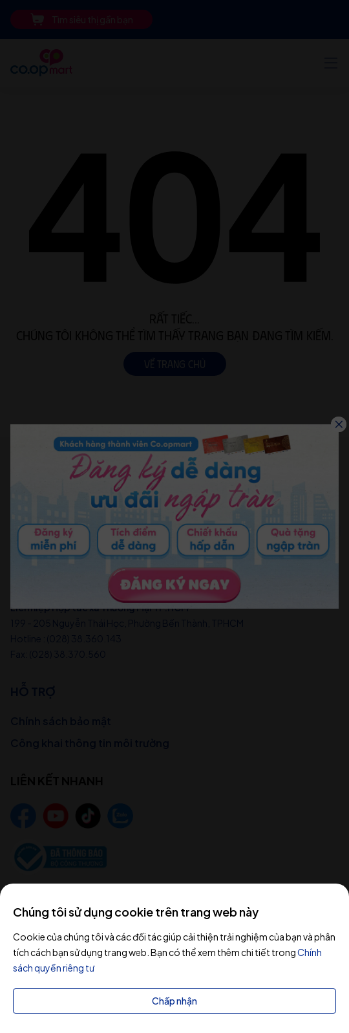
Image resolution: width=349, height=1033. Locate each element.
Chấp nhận (174, 1000)
